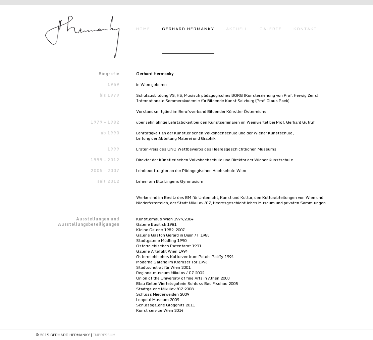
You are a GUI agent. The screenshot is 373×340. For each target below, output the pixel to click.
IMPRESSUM (104, 335)
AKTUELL (237, 29)
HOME (143, 29)
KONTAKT (305, 29)
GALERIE (271, 29)
